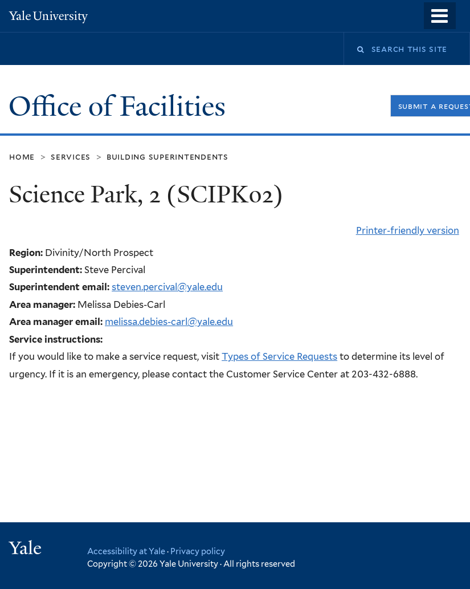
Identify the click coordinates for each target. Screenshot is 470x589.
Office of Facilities (120, 106)
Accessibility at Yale (126, 551)
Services (71, 156)
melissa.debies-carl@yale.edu (169, 321)
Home (22, 156)
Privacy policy (197, 551)
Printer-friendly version (407, 230)
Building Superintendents (167, 156)
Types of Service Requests (279, 356)
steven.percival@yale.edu (167, 287)
